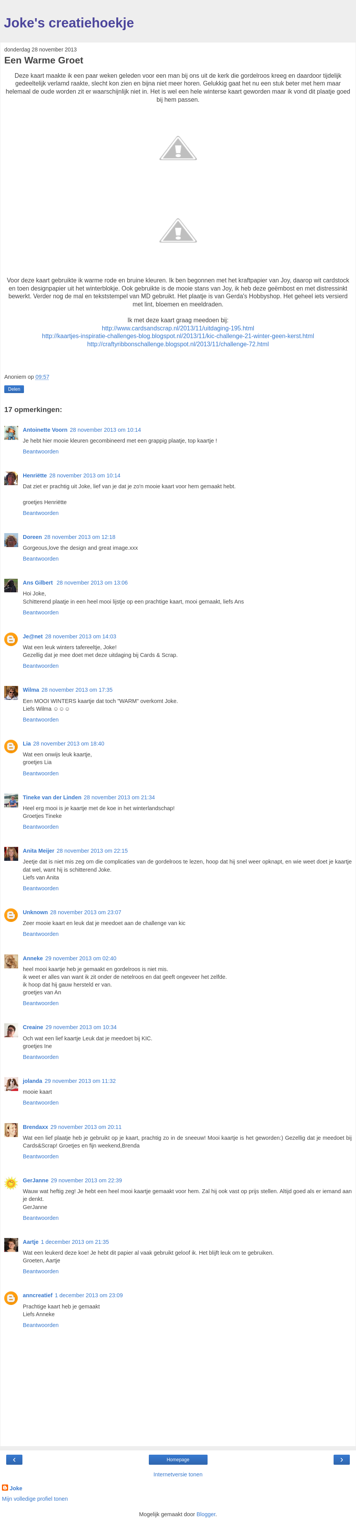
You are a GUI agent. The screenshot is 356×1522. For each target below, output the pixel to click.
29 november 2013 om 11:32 (80, 1081)
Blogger (205, 1514)
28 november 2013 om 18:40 (68, 743)
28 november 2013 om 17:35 (76, 690)
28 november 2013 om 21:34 (119, 797)
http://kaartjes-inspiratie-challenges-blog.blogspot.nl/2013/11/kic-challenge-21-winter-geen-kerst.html (178, 336)
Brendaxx (35, 1127)
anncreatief (38, 1295)
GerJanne (35, 1180)
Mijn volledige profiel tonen (35, 1499)
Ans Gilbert (39, 583)
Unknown (35, 912)
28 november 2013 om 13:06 (92, 583)
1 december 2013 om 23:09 (89, 1295)
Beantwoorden (41, 451)
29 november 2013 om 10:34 (81, 1027)
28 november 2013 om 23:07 (85, 912)
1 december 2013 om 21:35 (75, 1242)
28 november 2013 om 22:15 (92, 851)
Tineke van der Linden (52, 797)
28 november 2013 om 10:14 (105, 430)
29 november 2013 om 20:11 (86, 1127)
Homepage (178, 1459)
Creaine (33, 1027)
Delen (14, 389)
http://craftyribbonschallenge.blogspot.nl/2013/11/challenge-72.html (178, 344)
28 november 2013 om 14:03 (80, 636)
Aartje (31, 1242)
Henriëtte (35, 475)
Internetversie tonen (178, 1474)
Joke (16, 1488)
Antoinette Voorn (45, 430)
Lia (27, 743)
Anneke (33, 958)
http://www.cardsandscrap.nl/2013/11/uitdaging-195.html (178, 328)
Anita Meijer (39, 851)
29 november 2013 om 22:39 (86, 1180)
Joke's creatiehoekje (69, 22)
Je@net (33, 636)
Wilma (31, 690)
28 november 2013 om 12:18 (80, 537)
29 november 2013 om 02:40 (80, 958)
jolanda (32, 1081)
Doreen (32, 537)
